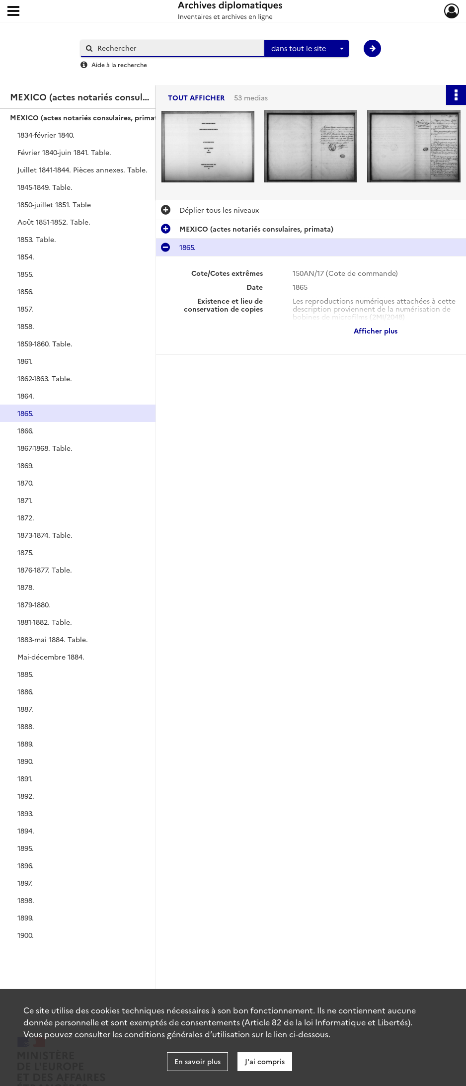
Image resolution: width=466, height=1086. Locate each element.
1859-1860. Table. (45, 343)
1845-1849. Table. (45, 187)
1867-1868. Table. (45, 448)
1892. (25, 796)
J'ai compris (265, 1061)
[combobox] (306, 49)
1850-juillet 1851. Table (54, 204)
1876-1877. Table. (44, 570)
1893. (25, 813)
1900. (25, 935)
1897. (25, 883)
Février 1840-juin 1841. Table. (64, 152)
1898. (25, 900)
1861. (25, 361)
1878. (25, 587)
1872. (25, 517)
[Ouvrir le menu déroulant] (13, 12)
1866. (25, 430)
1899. (25, 917)
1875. (25, 552)
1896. (25, 865)
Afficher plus (375, 330)
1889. (25, 744)
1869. (25, 465)
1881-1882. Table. (44, 622)
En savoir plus (197, 1061)
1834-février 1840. (46, 135)
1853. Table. (36, 239)
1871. (25, 500)
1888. (25, 726)
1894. (25, 830)
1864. (25, 396)
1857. (25, 309)
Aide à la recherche (119, 64)
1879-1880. (33, 604)
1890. (25, 761)
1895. (25, 848)
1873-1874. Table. (45, 535)
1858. (25, 326)
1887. (25, 709)
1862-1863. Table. (44, 378)
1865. (25, 413)
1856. (25, 291)
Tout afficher (196, 97)
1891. (25, 778)
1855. (25, 274)
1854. (25, 256)
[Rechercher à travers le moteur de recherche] (177, 48)
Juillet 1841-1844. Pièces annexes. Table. (82, 169)
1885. (25, 674)
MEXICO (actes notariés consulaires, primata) (87, 117)
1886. (25, 691)
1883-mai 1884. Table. (52, 639)
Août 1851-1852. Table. (53, 222)
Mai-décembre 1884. (50, 657)
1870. (25, 483)
